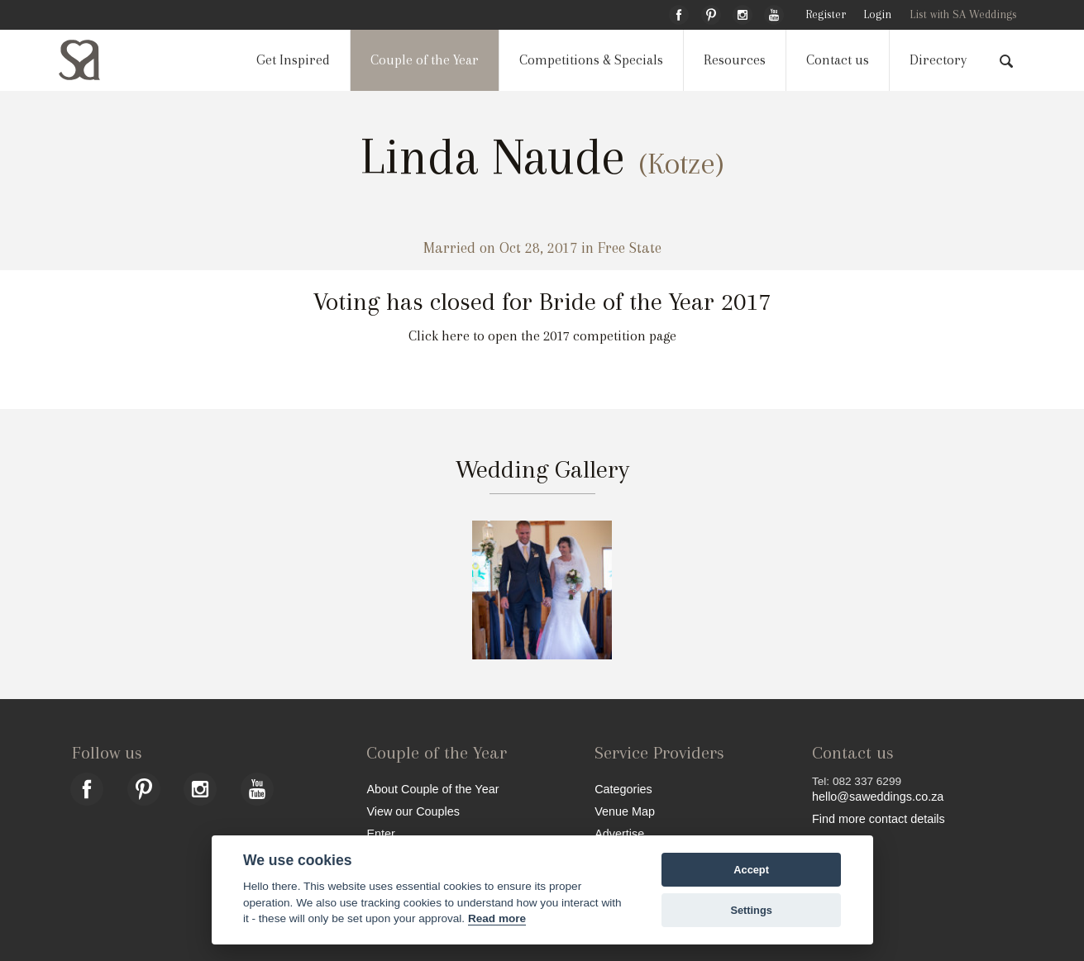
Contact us (837, 60)
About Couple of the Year (432, 789)
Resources (735, 60)
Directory (938, 60)
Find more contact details (878, 818)
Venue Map (625, 811)
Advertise (619, 833)
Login (877, 14)
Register (825, 14)
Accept (751, 869)
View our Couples (413, 811)
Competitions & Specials (591, 60)
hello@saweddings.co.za (877, 796)
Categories (623, 789)
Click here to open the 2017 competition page (542, 336)
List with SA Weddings (963, 14)
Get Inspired (293, 60)
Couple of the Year (424, 60)
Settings (750, 910)
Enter (380, 833)
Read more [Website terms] (497, 918)
